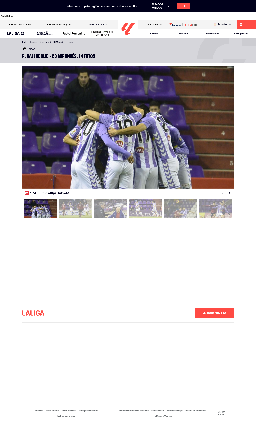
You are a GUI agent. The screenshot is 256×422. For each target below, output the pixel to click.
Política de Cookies (163, 416)
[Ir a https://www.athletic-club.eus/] (22, 16)
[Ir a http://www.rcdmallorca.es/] (167, 16)
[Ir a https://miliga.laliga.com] (246, 24)
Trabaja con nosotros (88, 410)
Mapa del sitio (52, 410)
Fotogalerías (241, 33)
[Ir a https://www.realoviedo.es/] (203, 16)
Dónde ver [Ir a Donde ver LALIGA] (97, 24)
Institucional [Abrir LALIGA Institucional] (20, 24)
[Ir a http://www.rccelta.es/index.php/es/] (143, 16)
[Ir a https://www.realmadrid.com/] (191, 16)
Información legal (175, 410)
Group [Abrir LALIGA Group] (154, 24)
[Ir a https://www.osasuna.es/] (46, 16)
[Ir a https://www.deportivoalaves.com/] (58, 16)
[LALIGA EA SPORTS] (15, 33)
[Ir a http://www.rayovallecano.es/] (131, 16)
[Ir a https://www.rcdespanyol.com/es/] (155, 16)
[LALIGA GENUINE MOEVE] (103, 33)
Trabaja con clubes (66, 416)
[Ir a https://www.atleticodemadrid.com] (34, 16)
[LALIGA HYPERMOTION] (45, 33)
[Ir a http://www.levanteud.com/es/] (119, 16)
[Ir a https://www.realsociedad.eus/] (216, 16)
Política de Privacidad (195, 410)
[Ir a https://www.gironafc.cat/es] (107, 16)
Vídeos (154, 33)
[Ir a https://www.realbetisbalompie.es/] (179, 16)
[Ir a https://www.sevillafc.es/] (228, 16)
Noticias (183, 33)
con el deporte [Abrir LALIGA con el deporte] (59, 24)
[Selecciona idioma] (223, 25)
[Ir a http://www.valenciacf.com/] (240, 16)
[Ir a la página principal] (128, 36)
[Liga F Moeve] (74, 33)
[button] (15, 33)
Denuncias (38, 410)
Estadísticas (212, 33)
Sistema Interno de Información (134, 410)
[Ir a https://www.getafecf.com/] (95, 16)
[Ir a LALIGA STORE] (183, 24)
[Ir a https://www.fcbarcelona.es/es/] (82, 16)
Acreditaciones (69, 410)
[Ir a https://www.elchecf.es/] (70, 16)
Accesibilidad (157, 410)
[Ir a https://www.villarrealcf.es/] (252, 16)
